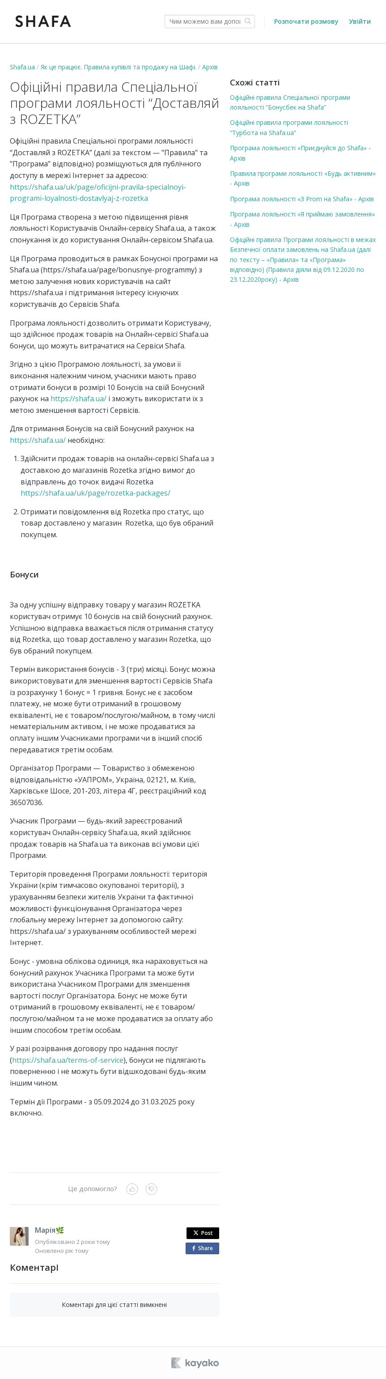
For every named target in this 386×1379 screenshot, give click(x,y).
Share (204, 1248)
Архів (210, 67)
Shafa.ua (22, 67)
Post (203, 1233)
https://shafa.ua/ (78, 398)
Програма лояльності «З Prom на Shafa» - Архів (302, 199)
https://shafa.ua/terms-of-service (67, 1060)
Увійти (360, 21)
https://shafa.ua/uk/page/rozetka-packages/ (95, 493)
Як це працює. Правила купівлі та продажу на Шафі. (118, 67)
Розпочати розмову (306, 21)
